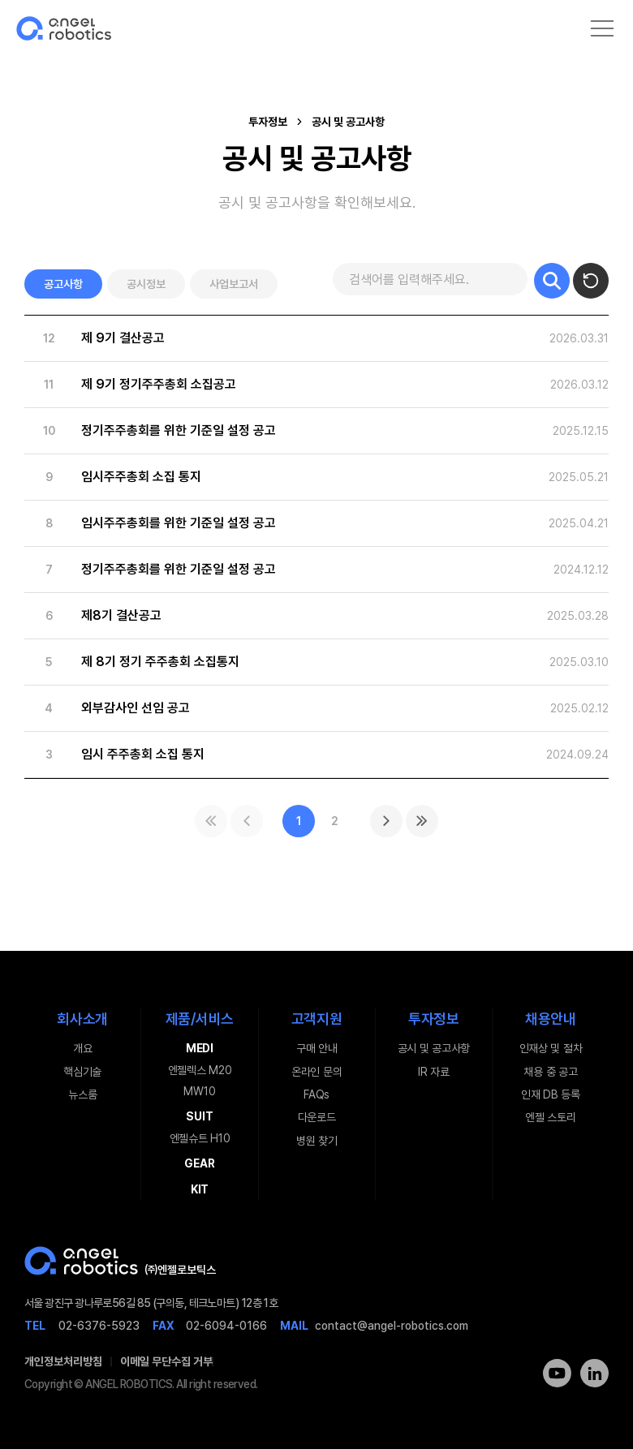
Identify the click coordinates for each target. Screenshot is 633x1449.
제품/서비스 (200, 1018)
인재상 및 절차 (551, 1048)
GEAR (199, 1163)
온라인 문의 (316, 1071)
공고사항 (63, 283)
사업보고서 (233, 283)
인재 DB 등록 (550, 1094)
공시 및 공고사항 (434, 1048)
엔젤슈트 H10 (200, 1138)
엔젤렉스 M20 (200, 1070)
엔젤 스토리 (550, 1117)
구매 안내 (317, 1048)
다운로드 (317, 1117)
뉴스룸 (82, 1094)
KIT (200, 1189)
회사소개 (82, 1018)
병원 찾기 (317, 1140)
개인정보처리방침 (63, 1361)
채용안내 (550, 1018)
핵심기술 (82, 1071)
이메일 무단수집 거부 (166, 1361)
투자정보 (433, 1018)
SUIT (199, 1116)
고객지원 (316, 1018)
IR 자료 (434, 1071)
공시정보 (146, 283)
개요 (82, 1048)
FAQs (316, 1094)
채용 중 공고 (550, 1071)
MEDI (199, 1048)
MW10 (199, 1091)
